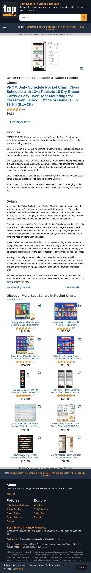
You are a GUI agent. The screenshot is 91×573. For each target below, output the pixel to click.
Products (38, 517)
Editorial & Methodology (18, 505)
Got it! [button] (82, 567)
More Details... (73, 287)
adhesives (31, 27)
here (9, 282)
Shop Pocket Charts (16, 299)
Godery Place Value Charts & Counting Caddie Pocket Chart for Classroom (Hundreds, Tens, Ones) (25, 323)
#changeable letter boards (37, 473)
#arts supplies (16, 473)
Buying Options (20, 121)
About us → (12, 494)
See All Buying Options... (19, 287)
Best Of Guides (41, 509)
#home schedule (79, 473)
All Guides (38, 505)
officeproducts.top (20, 544)
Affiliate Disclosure (15, 509)
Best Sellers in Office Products (39, 3)
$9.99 (10, 113)
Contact (10, 521)
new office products (67, 27)
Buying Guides (40, 513)
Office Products (19, 78)
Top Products (13, 539)
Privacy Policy (13, 513)
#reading (45, 475)
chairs (42, 27)
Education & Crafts (49, 78)
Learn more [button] (18, 569)
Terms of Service (14, 517)
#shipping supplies (60, 473)
